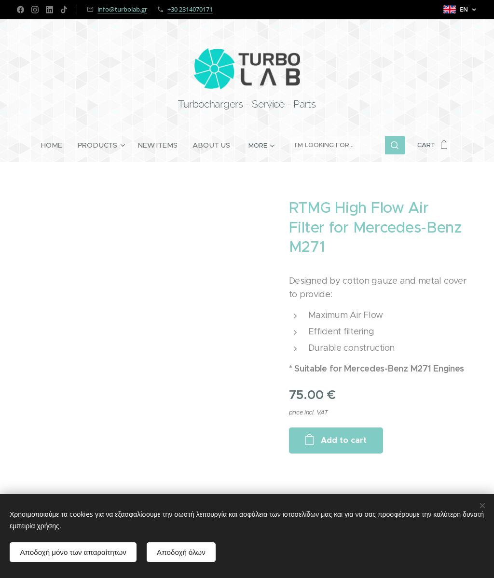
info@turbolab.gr (122, 9)
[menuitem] (56, 145)
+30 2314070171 (190, 9)
